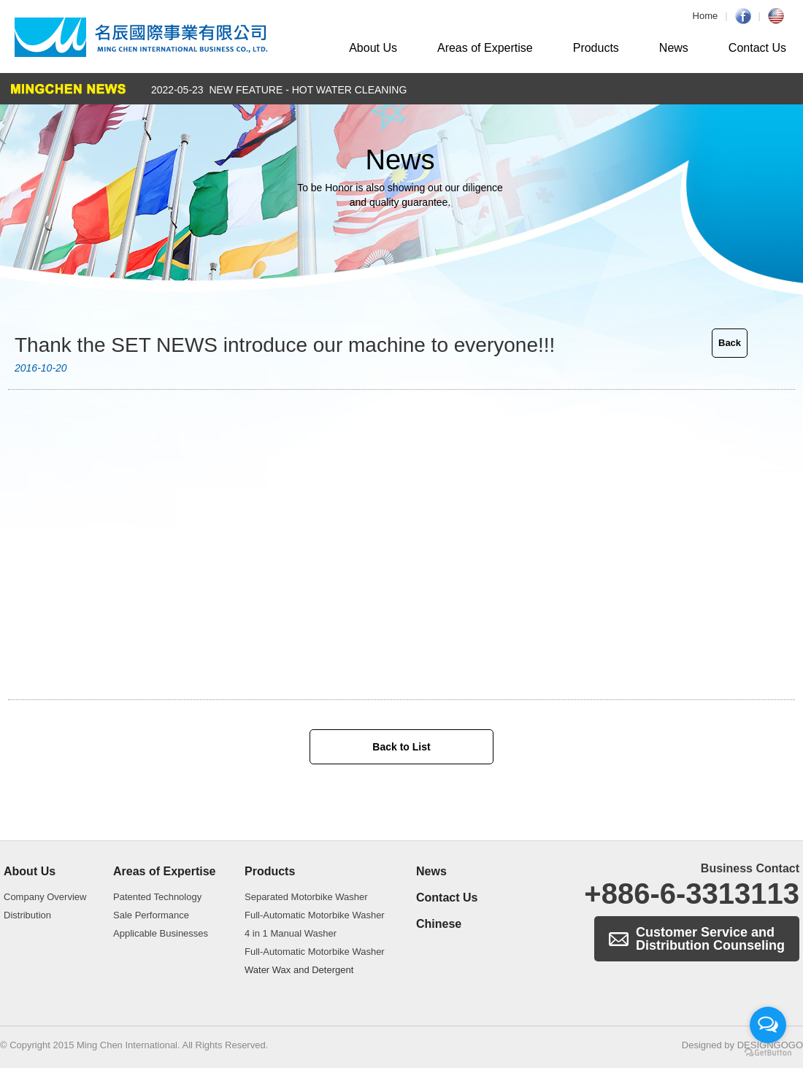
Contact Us (757, 48)
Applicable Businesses (160, 933)
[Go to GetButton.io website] (768, 1053)
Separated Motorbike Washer (306, 896)
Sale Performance (151, 915)
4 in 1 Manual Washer (291, 933)
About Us (373, 48)
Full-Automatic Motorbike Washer (315, 915)
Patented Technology (157, 896)
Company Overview (45, 896)
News (673, 48)
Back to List (401, 747)
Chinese (438, 924)
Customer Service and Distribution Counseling (710, 939)
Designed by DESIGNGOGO (742, 1045)
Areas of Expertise (485, 48)
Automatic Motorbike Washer (142, 37)
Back (729, 342)
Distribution (27, 915)
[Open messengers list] (768, 1025)
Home (705, 15)
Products (596, 48)
